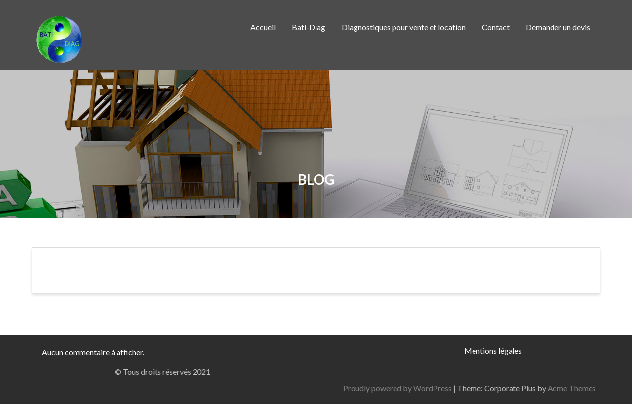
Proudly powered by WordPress (499, 388)
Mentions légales (493, 350)
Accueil (263, 27)
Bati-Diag (308, 27)
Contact (496, 27)
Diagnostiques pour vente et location (404, 27)
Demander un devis (558, 27)
